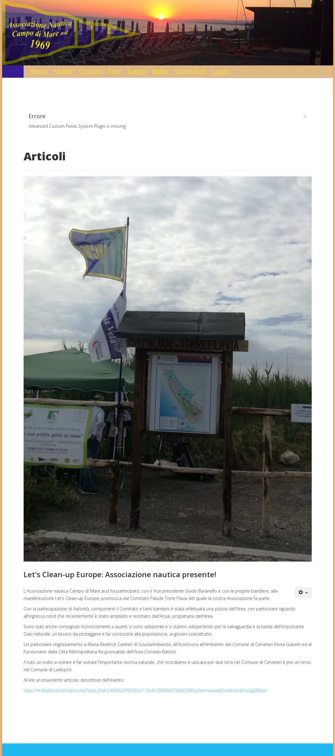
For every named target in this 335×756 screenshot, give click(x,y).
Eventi (137, 71)
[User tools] (303, 592)
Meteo (63, 71)
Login (220, 71)
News (160, 71)
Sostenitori (190, 71)
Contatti (90, 71)
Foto (114, 71)
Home (39, 71)
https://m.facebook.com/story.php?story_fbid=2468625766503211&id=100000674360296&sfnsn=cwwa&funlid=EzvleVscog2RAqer (145, 690)
